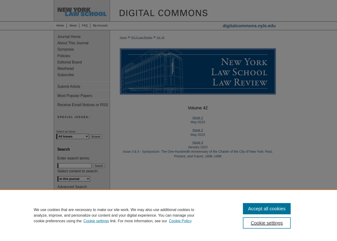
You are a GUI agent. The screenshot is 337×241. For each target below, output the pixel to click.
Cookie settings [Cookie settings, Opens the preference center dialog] (267, 223)
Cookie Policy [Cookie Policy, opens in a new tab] (180, 221)
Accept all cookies (267, 208)
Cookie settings (96, 221)
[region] (168, 215)
